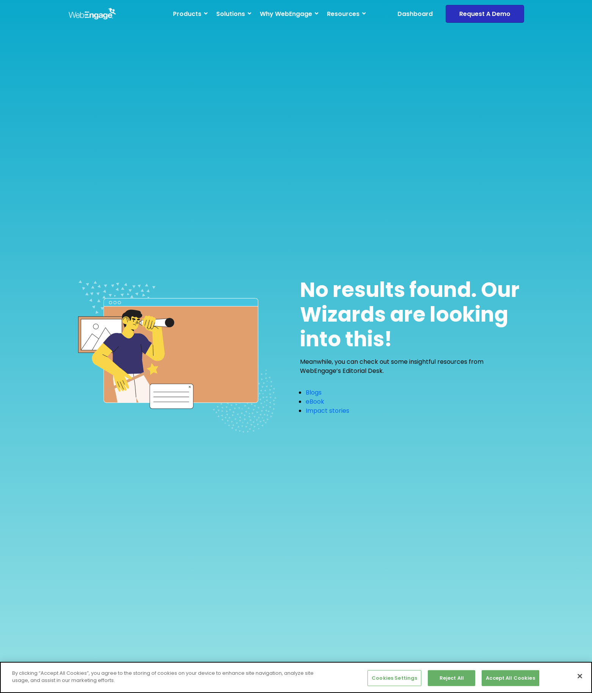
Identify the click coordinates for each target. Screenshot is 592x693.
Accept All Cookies (510, 678)
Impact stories (327, 410)
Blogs (314, 392)
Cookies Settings (394, 678)
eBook (315, 401)
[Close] (580, 676)
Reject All (452, 678)
